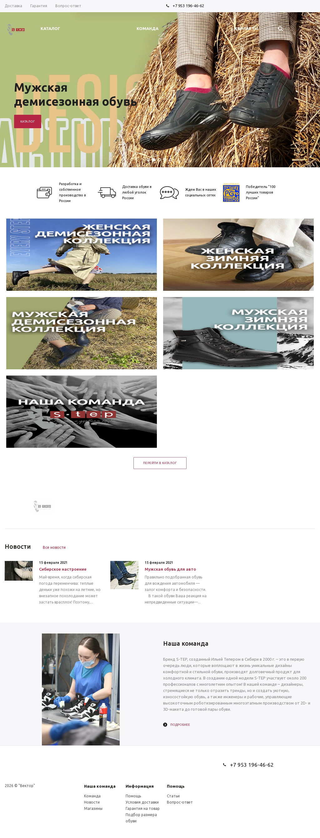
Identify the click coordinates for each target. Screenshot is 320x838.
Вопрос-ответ (180, 802)
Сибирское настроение (63, 569)
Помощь (176, 786)
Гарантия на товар (143, 808)
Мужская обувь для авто (170, 569)
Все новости (54, 547)
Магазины (93, 808)
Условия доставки (142, 802)
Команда (92, 796)
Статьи (173, 796)
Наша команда (100, 786)
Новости (92, 802)
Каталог (27, 121)
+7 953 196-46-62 (188, 5)
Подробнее (180, 724)
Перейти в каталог (160, 463)
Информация (140, 786)
